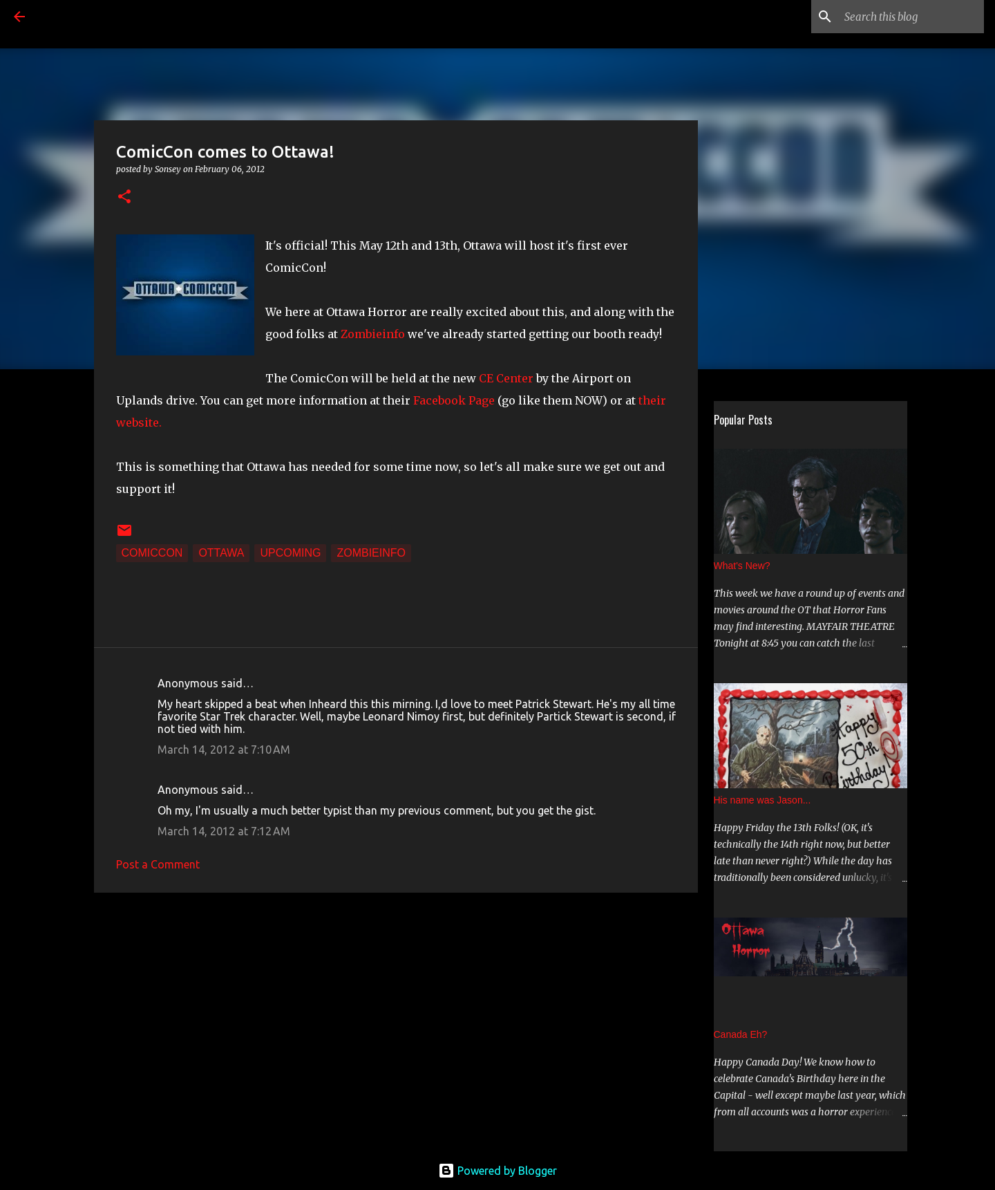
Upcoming (290, 553)
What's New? (742, 565)
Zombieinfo (373, 334)
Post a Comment (158, 864)
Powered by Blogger (497, 1170)
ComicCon (152, 553)
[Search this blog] (911, 16)
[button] (124, 197)
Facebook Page (454, 400)
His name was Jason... (762, 800)
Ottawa (221, 553)
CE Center (506, 378)
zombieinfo (371, 553)
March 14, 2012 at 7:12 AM (224, 831)
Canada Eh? (741, 1034)
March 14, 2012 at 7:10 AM (224, 749)
